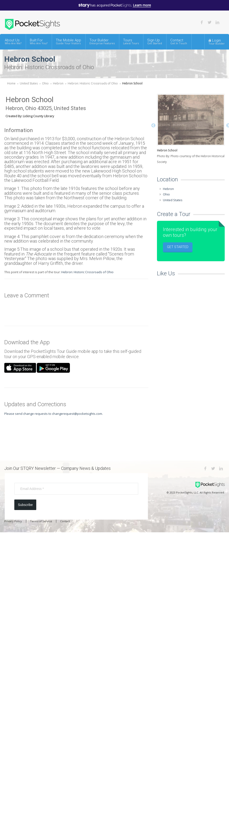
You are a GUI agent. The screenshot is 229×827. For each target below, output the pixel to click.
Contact (178, 41)
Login (216, 42)
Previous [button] (153, 125)
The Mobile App (68, 41)
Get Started (177, 247)
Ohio (45, 83)
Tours (131, 41)
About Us (13, 41)
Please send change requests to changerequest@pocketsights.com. (53, 413)
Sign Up (154, 41)
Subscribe (25, 505)
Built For (38, 41)
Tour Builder (102, 41)
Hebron (58, 83)
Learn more (142, 5)
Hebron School (132, 83)
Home (11, 83)
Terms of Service (41, 521)
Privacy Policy (13, 521)
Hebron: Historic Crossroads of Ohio (93, 83)
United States (29, 83)
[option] (191, 129)
